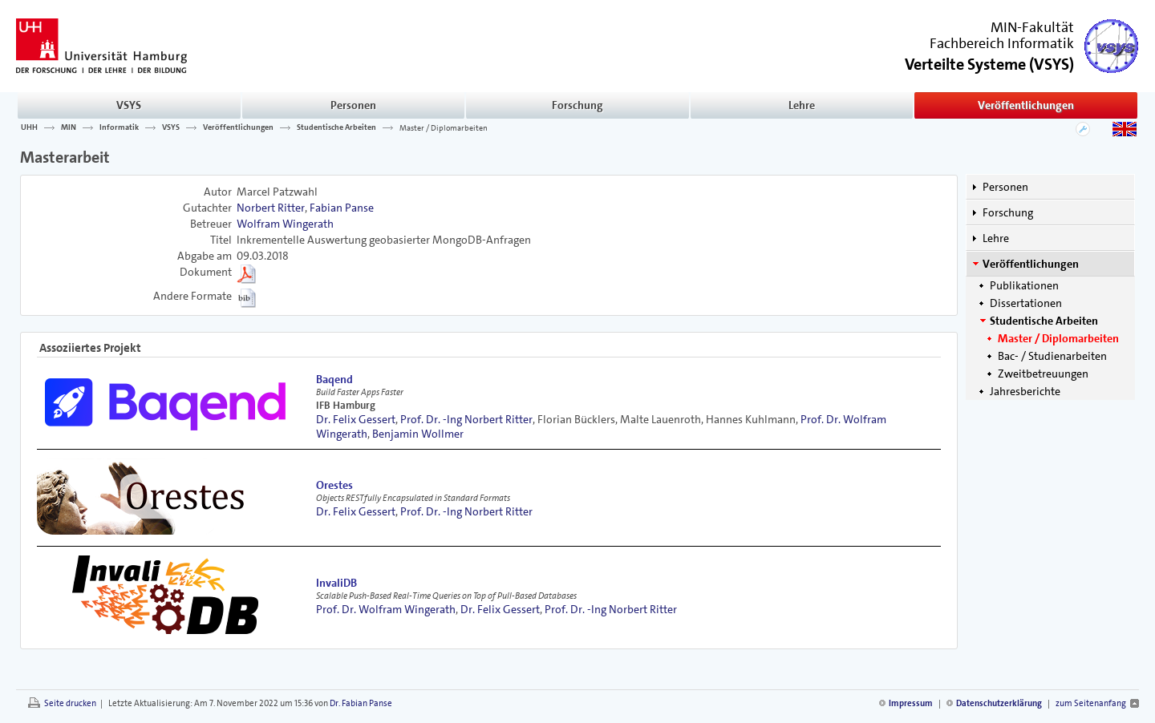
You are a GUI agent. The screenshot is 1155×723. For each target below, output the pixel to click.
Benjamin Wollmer (418, 433)
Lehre (801, 105)
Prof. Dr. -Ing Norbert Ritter (466, 419)
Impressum (911, 703)
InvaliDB (336, 583)
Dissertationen (1026, 303)
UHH (29, 127)
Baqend (334, 379)
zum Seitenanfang (1091, 703)
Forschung (577, 105)
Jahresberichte (1025, 391)
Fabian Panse (342, 207)
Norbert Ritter (271, 207)
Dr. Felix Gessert (355, 419)
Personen (353, 105)
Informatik (119, 127)
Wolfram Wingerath (285, 223)
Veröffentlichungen (1026, 105)
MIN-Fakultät (1032, 27)
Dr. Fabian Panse (361, 703)
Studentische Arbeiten (336, 127)
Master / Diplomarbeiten (443, 127)
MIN (68, 127)
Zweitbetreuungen (1043, 373)
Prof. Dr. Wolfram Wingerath (386, 609)
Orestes (334, 485)
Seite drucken (70, 703)
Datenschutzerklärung (999, 703)
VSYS (128, 105)
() (989, 63)
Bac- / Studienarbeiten (1052, 356)
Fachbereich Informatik (1002, 43)
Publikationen (1024, 285)
